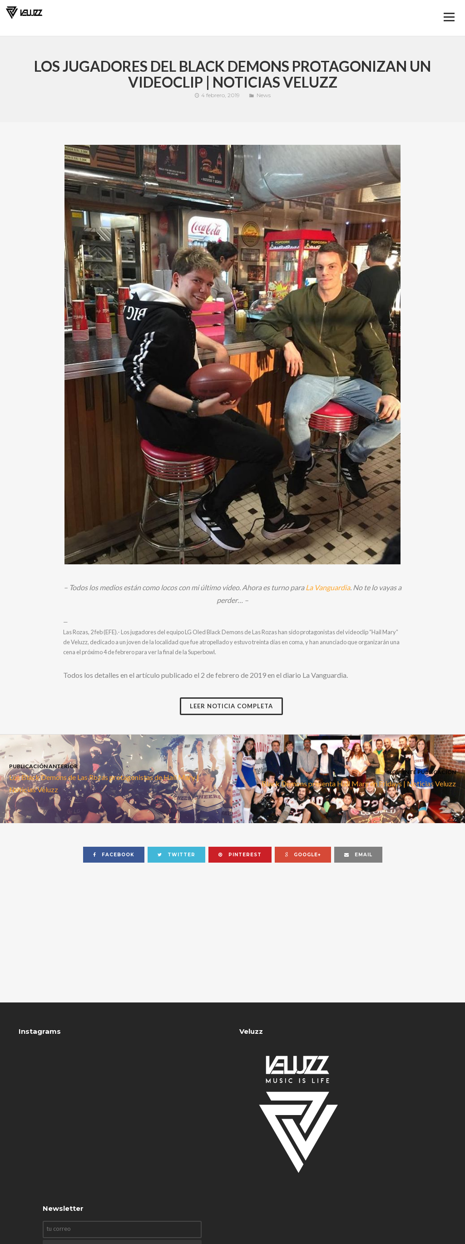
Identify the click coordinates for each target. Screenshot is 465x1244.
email (358, 855)
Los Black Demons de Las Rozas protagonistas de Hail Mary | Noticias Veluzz (116, 778)
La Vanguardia (328, 587)
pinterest (240, 855)
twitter (176, 855)
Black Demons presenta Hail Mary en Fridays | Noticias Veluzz (349, 777)
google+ (303, 855)
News (264, 95)
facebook (113, 855)
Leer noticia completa (231, 706)
